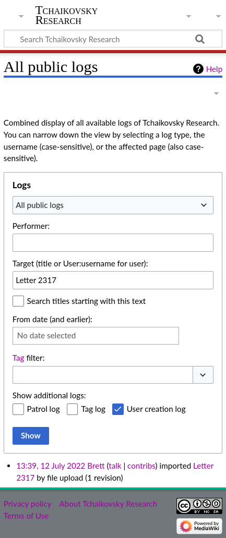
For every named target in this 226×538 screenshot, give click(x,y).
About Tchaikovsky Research (108, 503)
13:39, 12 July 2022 (50, 465)
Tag (19, 357)
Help (214, 69)
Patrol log (43, 408)
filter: (29, 357)
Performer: (31, 225)
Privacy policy (27, 503)
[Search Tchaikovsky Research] (113, 38)
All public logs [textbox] (40, 205)
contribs (141, 465)
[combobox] (113, 205)
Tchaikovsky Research (66, 15)
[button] (203, 375)
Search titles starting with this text (86, 300)
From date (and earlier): (52, 319)
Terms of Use (26, 515)
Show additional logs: (49, 395)
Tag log (93, 408)
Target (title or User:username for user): (80, 263)
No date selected (46, 335)
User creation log (156, 408)
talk (115, 465)
